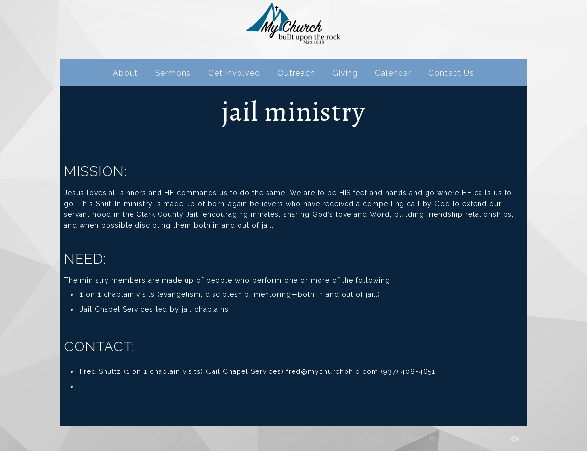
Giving (345, 73)
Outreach (296, 73)
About (125, 73)
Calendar (393, 73)
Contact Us (451, 73)
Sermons (173, 73)
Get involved (234, 73)
